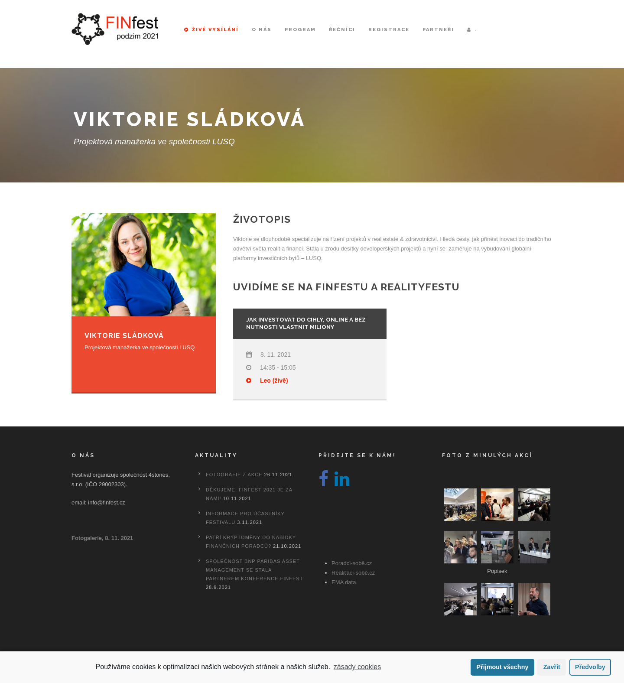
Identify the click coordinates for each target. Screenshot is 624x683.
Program (300, 30)
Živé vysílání (211, 30)
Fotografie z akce (234, 474)
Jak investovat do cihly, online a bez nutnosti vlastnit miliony (306, 323)
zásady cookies (357, 666)
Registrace (389, 30)
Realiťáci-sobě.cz (353, 572)
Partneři (438, 30)
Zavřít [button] (551, 666)
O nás (262, 30)
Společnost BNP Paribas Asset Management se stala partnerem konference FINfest (254, 570)
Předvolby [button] (590, 666)
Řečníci (342, 30)
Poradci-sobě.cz (352, 563)
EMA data (344, 582)
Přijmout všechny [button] (502, 666)
